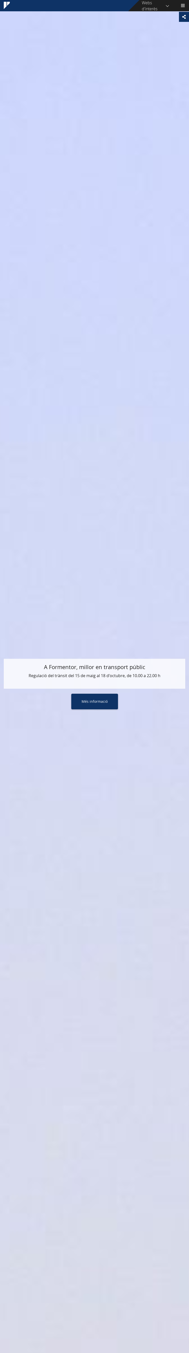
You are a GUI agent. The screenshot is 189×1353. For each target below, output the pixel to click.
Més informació (95, 701)
